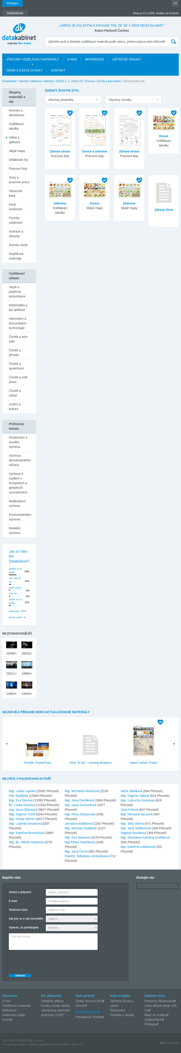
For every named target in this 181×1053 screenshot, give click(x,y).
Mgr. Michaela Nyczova (137, 814)
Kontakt (7, 1019)
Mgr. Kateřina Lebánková (138, 847)
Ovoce (163, 136)
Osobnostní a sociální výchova (18, 442)
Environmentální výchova (20, 517)
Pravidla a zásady (122, 1015)
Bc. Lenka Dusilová (22, 805)
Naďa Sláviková (132, 791)
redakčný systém (38, 1044)
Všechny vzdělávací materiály (36, 81)
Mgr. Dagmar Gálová (135, 795)
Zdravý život (164, 210)
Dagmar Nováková (134, 833)
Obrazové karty (15, 193)
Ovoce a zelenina (94, 151)
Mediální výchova (15, 530)
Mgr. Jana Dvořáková (80, 800)
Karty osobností (15, 207)
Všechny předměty (61, 100)
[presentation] (42, 960)
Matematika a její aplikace (18, 307)
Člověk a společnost (16, 366)
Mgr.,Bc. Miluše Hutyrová (26, 842)
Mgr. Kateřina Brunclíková (27, 833)
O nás (6, 1001)
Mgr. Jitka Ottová (133, 823)
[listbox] (73, 100)
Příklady (150, 1024)
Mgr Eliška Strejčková (80, 842)
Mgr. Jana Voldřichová (136, 828)
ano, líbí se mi (15, 580)
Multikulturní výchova (17, 503)
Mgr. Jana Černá (76, 851)
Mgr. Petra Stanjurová (80, 814)
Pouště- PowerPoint (37, 762)
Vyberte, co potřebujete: (24, 927)
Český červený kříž (88, 1001)
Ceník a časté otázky (55, 1005)
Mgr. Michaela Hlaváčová (82, 791)
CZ (175, 3)
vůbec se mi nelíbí (15, 601)
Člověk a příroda (15, 352)
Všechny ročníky (120, 100)
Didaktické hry (18, 160)
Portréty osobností (15, 220)
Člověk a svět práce (18, 379)
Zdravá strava (60, 151)
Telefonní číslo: (18, 909)
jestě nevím (15, 587)
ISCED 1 (61, 81)
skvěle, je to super (15, 570)
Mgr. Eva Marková (77, 837)
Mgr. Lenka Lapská (22, 791)
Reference (9, 1010)
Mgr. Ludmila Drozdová (25, 823)
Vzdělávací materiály (16, 1005)
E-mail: (13, 901)
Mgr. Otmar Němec (22, 819)
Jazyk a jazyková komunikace (17, 291)
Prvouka (90, 81)
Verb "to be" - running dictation (90, 762)
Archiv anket (15, 617)
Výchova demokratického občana (20, 460)
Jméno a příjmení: (20, 892)
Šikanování (117, 1010)
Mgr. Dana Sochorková (81, 805)
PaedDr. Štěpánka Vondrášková (87, 856)
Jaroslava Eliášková (79, 823)
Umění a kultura (15, 406)
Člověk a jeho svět (18, 339)
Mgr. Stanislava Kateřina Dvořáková (145, 837)
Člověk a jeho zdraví (109, 81)
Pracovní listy (18, 168)
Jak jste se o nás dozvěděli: (26, 918)
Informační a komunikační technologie (17, 323)
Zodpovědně (153, 1019)
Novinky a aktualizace (16, 113)
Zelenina (60, 203)
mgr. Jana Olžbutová (23, 809)
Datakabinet (9, 81)
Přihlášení (12, 3)
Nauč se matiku (155, 1015)
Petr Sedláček (19, 795)
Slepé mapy (17, 151)
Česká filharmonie (87, 1011)
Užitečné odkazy (52, 1001)
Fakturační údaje (13, 1015)
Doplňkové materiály (16, 256)
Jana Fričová (130, 809)
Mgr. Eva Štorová (21, 800)
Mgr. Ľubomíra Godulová (138, 800)
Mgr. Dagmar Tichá (22, 814)
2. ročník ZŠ (75, 81)
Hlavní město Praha (143, 762)
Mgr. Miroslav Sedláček (81, 828)
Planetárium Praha (88, 1017)
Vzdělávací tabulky (16, 126)
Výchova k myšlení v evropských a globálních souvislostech (18, 483)
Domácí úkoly (18, 245)
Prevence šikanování (158, 1001)
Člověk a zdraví (15, 393)
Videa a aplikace (14, 140)
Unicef (79, 1005)
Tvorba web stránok (13, 1044)
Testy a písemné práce (19, 180)
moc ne (13, 593)
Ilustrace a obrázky (16, 234)
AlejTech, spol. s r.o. (71, 1044)
